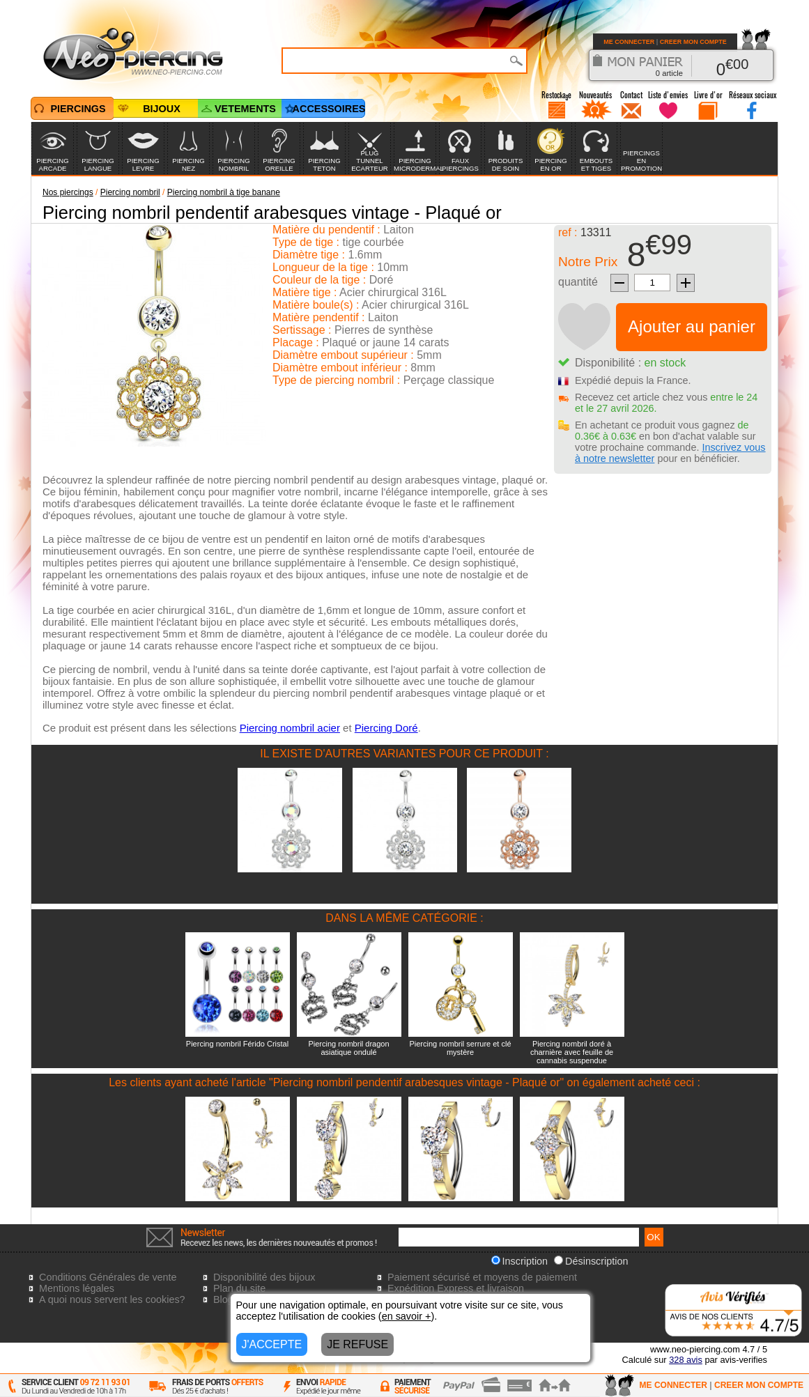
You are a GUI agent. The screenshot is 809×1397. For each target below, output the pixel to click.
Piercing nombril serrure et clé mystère (460, 1048)
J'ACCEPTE (272, 1344)
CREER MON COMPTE (693, 41)
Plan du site (239, 1288)
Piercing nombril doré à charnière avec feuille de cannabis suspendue (571, 1052)
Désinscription (591, 1261)
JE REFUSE (357, 1344)
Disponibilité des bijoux (264, 1277)
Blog (223, 1299)
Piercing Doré (386, 728)
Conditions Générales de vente (108, 1277)
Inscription (519, 1261)
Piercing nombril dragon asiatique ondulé (348, 1048)
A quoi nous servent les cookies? (112, 1299)
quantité (578, 282)
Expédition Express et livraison (455, 1288)
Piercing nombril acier (290, 728)
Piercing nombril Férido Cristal (237, 1044)
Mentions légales (76, 1288)
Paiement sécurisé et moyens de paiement (482, 1277)
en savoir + (406, 1316)
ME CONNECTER (628, 41)
